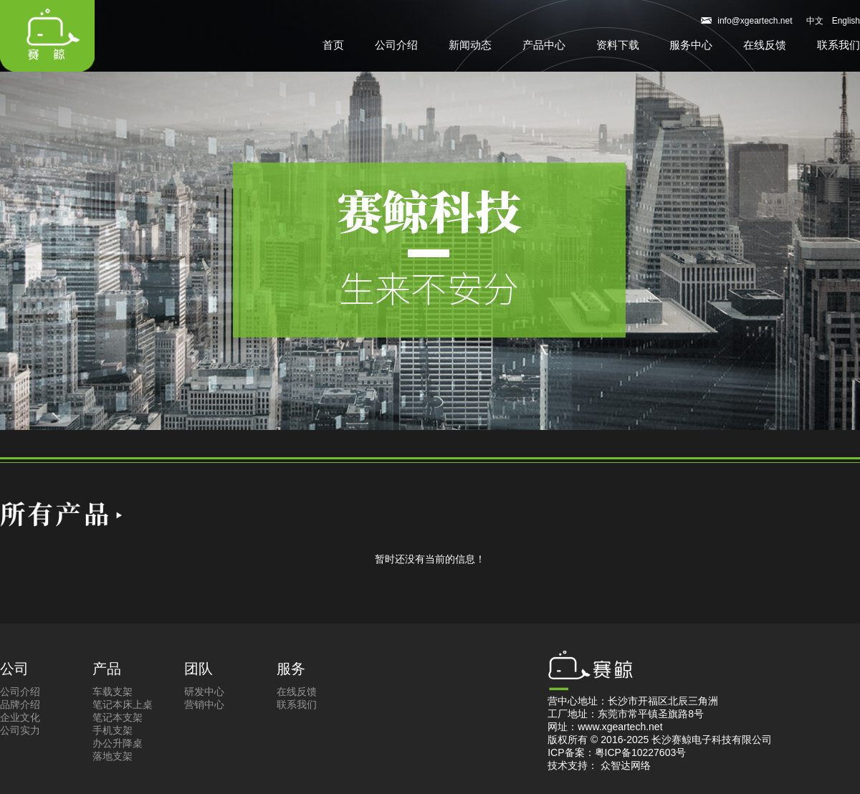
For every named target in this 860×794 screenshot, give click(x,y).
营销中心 (204, 704)
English (846, 21)
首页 (333, 45)
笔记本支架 (117, 717)
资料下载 (617, 45)
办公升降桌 (117, 743)
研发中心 (204, 691)
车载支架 (112, 691)
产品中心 (543, 45)
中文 (814, 21)
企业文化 (20, 717)
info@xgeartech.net (754, 21)
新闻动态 (470, 45)
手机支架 (112, 730)
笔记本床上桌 (122, 704)
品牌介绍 (20, 704)
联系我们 (838, 45)
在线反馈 (764, 45)
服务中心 (690, 45)
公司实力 (20, 730)
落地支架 (112, 756)
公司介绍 (396, 45)
